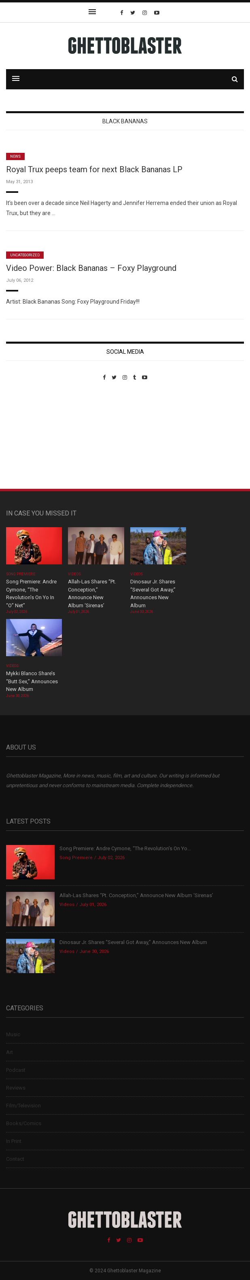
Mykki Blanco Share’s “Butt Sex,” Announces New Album (32, 681)
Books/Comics (23, 1123)
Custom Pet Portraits (29, 436)
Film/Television (23, 1106)
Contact (15, 1159)
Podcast (15, 1070)
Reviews (15, 1088)
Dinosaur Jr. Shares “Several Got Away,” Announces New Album (133, 942)
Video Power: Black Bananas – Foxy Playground (91, 268)
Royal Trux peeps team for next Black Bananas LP (94, 169)
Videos (74, 574)
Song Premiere (20, 574)
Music (13, 1034)
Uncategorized (25, 255)
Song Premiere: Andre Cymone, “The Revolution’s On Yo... (125, 848)
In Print (13, 1141)
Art (9, 1052)
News (15, 156)
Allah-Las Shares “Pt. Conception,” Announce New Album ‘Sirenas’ (136, 895)
